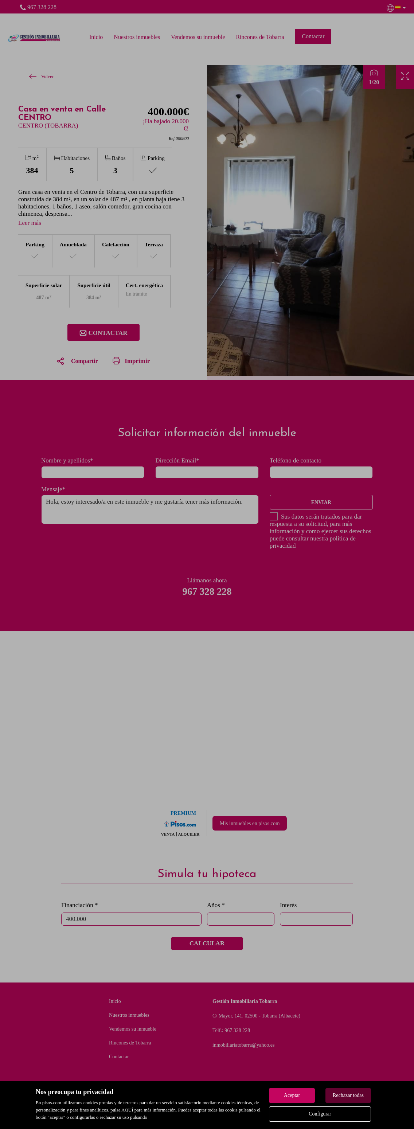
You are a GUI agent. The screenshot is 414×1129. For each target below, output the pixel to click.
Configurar (320, 1114)
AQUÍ (127, 1110)
